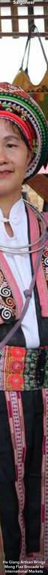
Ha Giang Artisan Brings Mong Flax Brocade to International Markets (24, 567)
